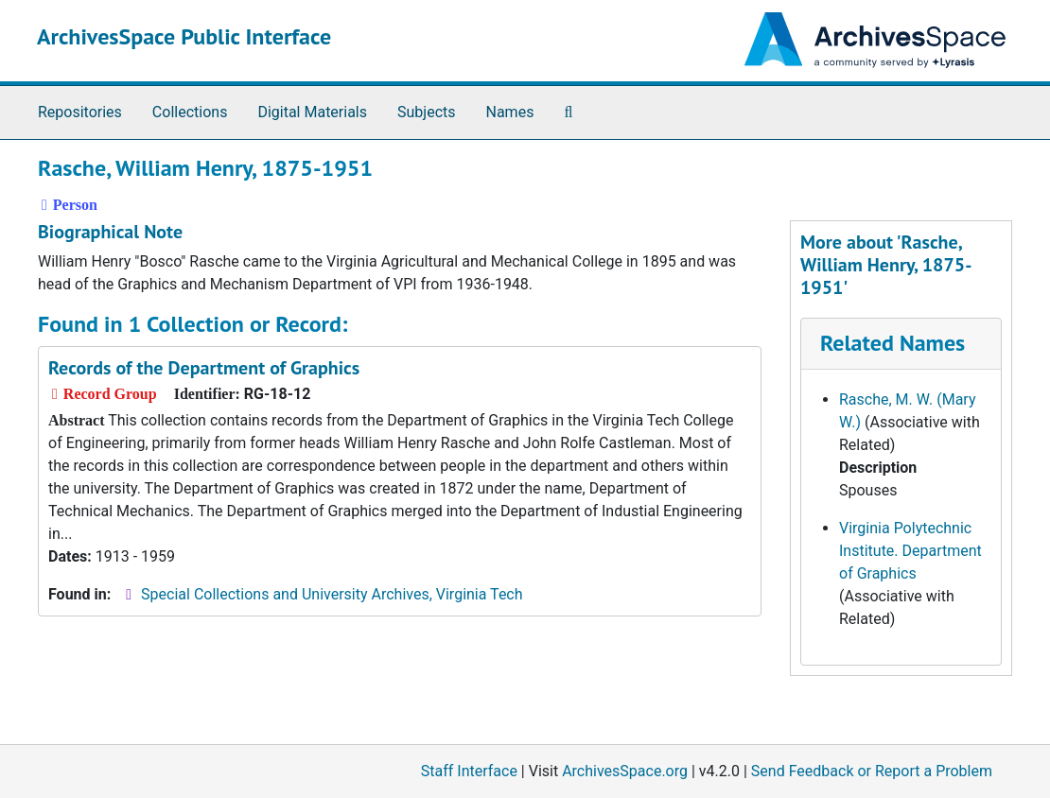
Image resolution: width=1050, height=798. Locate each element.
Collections (190, 112)
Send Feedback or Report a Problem (871, 771)
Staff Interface (469, 771)
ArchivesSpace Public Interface (184, 36)
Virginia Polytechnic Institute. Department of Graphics (910, 550)
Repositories (80, 112)
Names (510, 112)
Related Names (892, 342)
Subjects (426, 112)
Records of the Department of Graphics (203, 368)
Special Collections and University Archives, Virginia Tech (331, 594)
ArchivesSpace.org (625, 771)
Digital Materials (312, 112)
